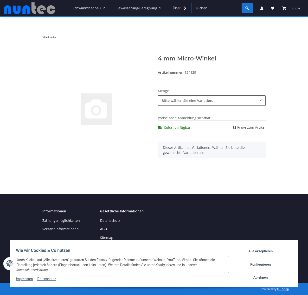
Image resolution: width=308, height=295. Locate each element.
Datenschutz (110, 220)
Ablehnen (259, 278)
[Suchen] (217, 8)
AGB (103, 229)
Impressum (26, 280)
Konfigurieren (259, 265)
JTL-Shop (283, 289)
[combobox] (212, 100)
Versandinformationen (60, 229)
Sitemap (106, 237)
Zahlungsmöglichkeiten (61, 220)
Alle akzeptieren (259, 253)
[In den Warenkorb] (46, 52)
